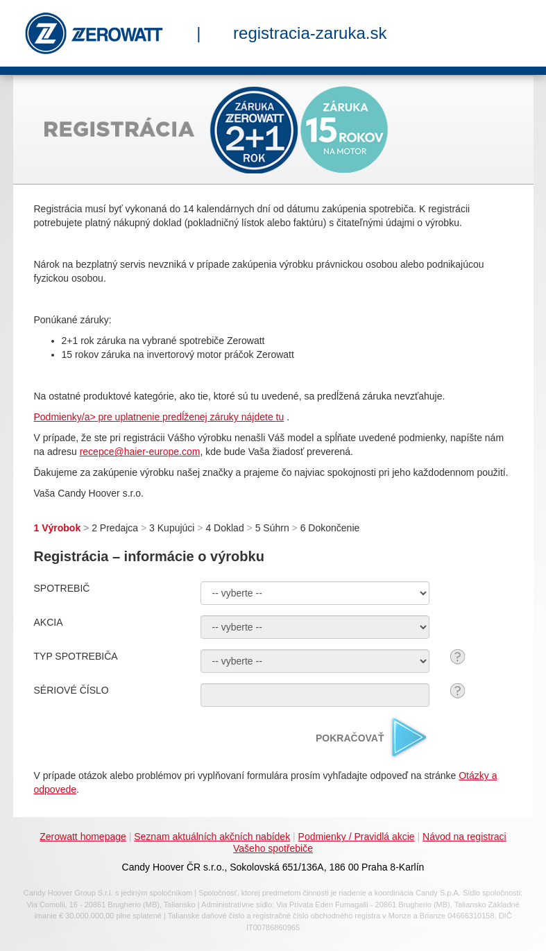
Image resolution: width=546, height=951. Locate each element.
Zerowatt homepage (83, 836)
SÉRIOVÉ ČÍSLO (71, 690)
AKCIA (48, 622)
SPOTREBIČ (62, 588)
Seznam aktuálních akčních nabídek (212, 836)
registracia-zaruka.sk (309, 33)
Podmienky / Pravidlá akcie (356, 836)
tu (280, 416)
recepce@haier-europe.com (140, 451)
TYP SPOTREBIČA (76, 656)
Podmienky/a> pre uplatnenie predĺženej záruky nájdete (155, 416)
